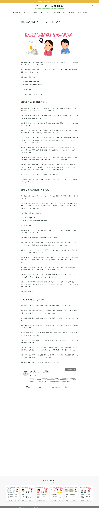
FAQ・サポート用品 (16, 491)
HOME (8, 491)
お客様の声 (71, 14)
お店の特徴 (26, 14)
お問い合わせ (16, 14)
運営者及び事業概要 (10, 496)
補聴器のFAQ (42, 20)
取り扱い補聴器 (82, 14)
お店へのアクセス (38, 14)
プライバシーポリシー (23, 496)
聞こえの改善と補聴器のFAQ (56, 14)
